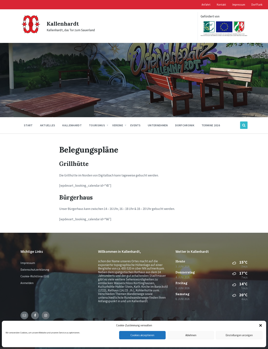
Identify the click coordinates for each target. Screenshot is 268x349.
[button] (260, 325)
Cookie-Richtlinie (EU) (34, 276)
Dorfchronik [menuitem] (184, 125)
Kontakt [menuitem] (221, 4)
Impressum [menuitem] (238, 4)
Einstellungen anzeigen (239, 335)
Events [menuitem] (135, 125)
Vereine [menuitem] (117, 125)
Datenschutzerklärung (34, 269)
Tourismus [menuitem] (97, 125)
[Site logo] (30, 35)
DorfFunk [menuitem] (256, 4)
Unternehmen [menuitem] (158, 125)
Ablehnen (190, 335)
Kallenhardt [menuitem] (72, 125)
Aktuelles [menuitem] (47, 125)
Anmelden (27, 283)
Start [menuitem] (28, 125)
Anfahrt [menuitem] (206, 4)
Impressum (27, 263)
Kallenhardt (63, 23)
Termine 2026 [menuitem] (211, 125)
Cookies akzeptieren (142, 335)
